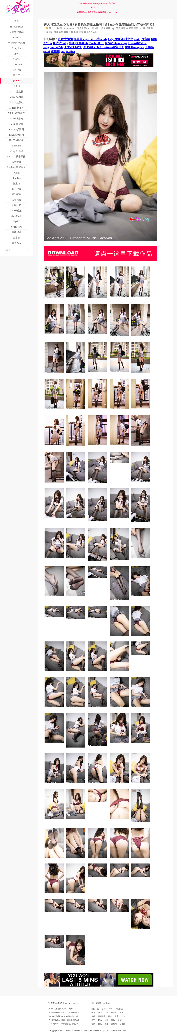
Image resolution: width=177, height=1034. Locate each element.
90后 (113, 1020)
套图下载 (95, 1009)
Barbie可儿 (96, 43)
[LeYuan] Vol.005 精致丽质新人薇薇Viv (63, 1024)
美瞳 (81, 32)
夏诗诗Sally (60, 43)
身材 (120, 1020)
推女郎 (99, 1030)
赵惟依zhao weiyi (116, 43)
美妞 (51, 32)
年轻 (106, 1012)
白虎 (100, 1012)
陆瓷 (72, 43)
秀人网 (95, 28)
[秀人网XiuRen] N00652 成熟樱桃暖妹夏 (64, 1020)
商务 (110, 1016)
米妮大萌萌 (65, 39)
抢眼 (100, 1024)
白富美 (129, 28)
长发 (93, 1012)
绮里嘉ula (81, 43)
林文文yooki (132, 39)
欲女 (93, 1024)
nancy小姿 (56, 47)
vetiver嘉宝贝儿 (113, 47)
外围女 (114, 1012)
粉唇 (76, 32)
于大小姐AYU (73, 47)
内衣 (121, 1012)
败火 (123, 1016)
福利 (56, 32)
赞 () (50, 28)
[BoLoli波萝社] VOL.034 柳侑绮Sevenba (63, 1016)
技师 (93, 1016)
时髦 (66, 32)
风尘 (61, 32)
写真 (106, 1020)
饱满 (100, 1020)
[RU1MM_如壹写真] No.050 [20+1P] (62, 1009)
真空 (93, 1020)
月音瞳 (145, 39)
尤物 (148, 28)
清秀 (118, 28)
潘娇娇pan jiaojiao (63, 51)
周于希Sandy (90, 32)
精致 (123, 28)
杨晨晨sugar (82, 39)
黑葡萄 (114, 1024)
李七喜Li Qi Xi (93, 47)
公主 (116, 1016)
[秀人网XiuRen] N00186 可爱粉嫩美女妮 (64, 1012)
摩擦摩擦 (101, 1016)
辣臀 (136, 28)
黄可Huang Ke (134, 47)
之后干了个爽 (107, 1009)
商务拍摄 (119, 1009)
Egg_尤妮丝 (116, 39)
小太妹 (142, 28)
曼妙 (106, 1024)
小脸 (71, 32)
